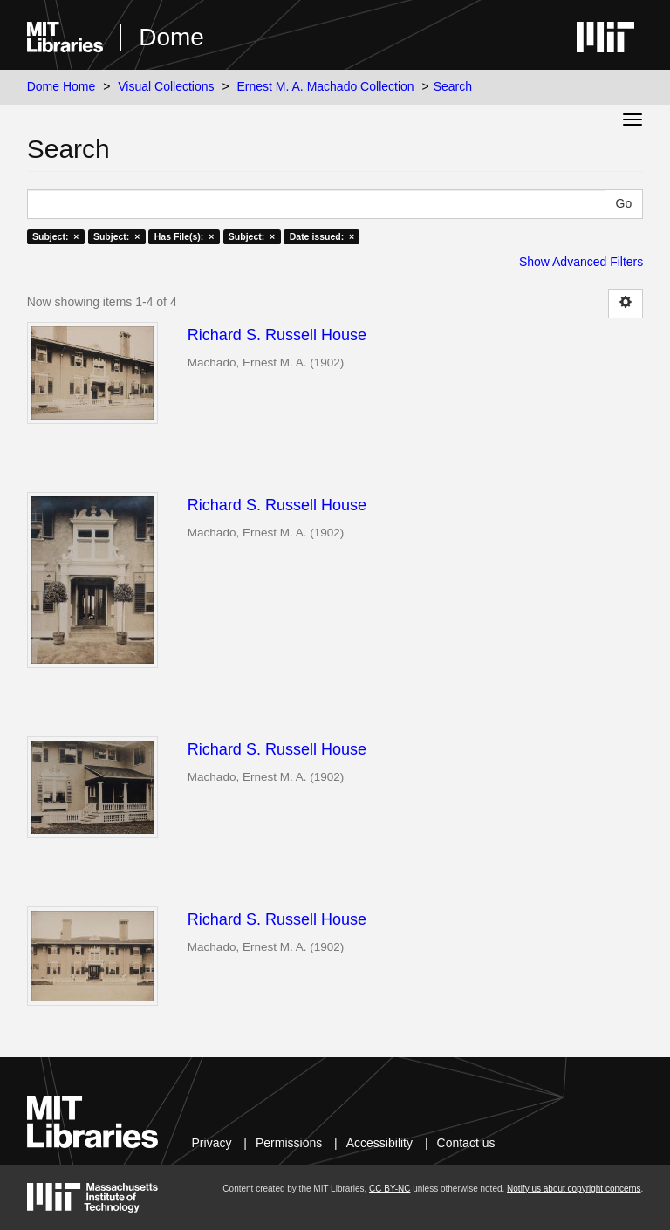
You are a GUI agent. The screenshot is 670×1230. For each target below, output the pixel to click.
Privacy (212, 1143)
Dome (171, 37)
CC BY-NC (389, 1188)
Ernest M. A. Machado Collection (325, 86)
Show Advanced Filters (581, 262)
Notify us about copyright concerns (573, 1188)
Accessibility (379, 1143)
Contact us (466, 1143)
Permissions (289, 1143)
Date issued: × (322, 236)
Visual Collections (166, 86)
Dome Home (61, 86)
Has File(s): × (184, 236)
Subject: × (55, 236)
